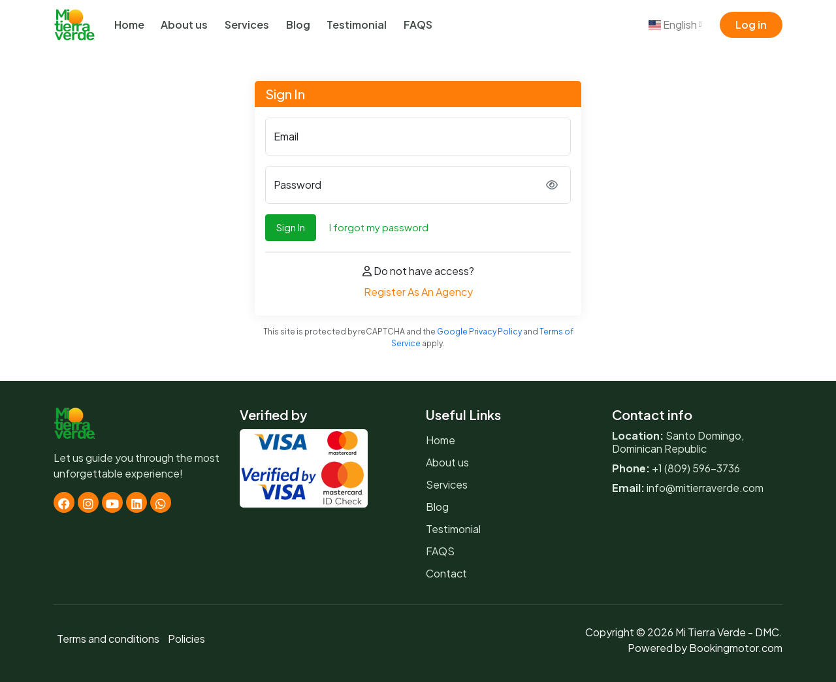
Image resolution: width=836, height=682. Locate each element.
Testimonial (357, 24)
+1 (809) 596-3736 (696, 468)
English (675, 24)
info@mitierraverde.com (705, 488)
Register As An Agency (418, 292)
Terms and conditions (108, 638)
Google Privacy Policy (479, 331)
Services (247, 24)
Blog (298, 24)
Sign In (290, 227)
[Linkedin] (136, 502)
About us (184, 24)
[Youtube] (112, 502)
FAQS (418, 24)
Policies (186, 638)
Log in (751, 24)
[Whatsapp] (160, 502)
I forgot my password (378, 227)
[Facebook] (64, 502)
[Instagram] (88, 502)
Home (129, 24)
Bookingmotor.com (735, 648)
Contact (446, 573)
